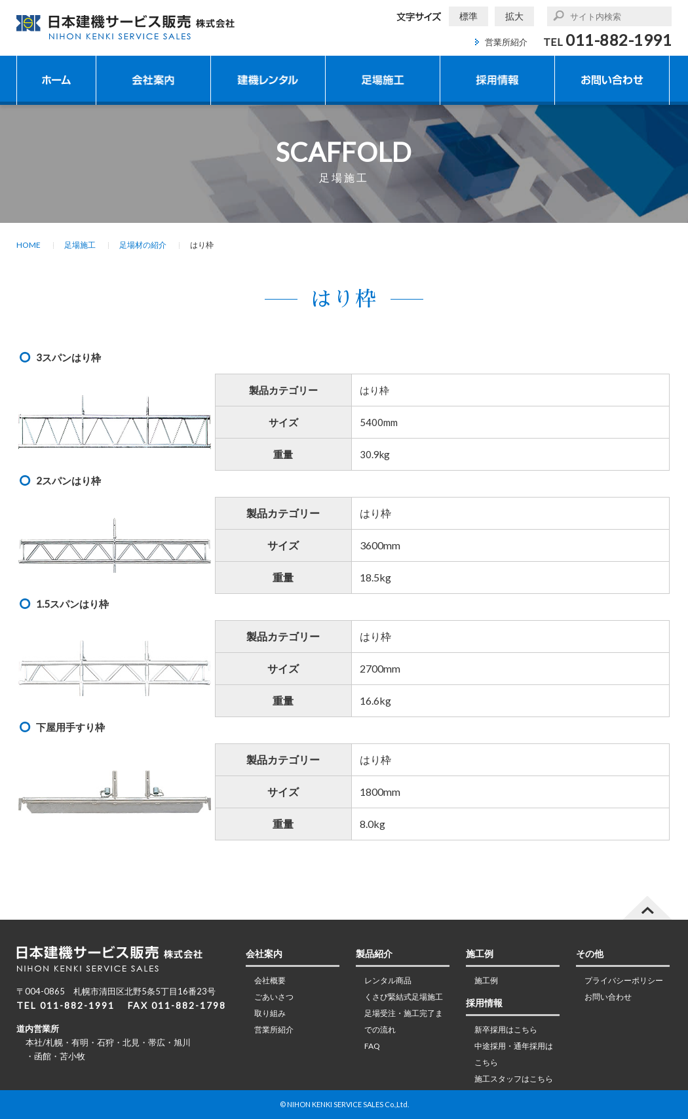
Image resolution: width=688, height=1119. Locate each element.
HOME (28, 245)
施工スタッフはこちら (513, 1079)
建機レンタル (268, 80)
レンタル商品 (387, 980)
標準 (468, 16)
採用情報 (497, 80)
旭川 (182, 1042)
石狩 (105, 1042)
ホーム (56, 80)
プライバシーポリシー (623, 980)
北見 (131, 1042)
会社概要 (270, 980)
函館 (42, 1056)
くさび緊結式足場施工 (403, 997)
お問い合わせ (612, 80)
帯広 (156, 1042)
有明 (79, 1042)
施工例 (486, 980)
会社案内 (153, 80)
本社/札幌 (44, 1042)
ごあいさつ (274, 997)
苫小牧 (72, 1056)
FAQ (372, 1046)
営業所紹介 (506, 42)
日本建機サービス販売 (126, 27)
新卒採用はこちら (505, 1029)
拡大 (514, 16)
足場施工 (383, 80)
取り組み (270, 1013)
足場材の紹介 (142, 245)
